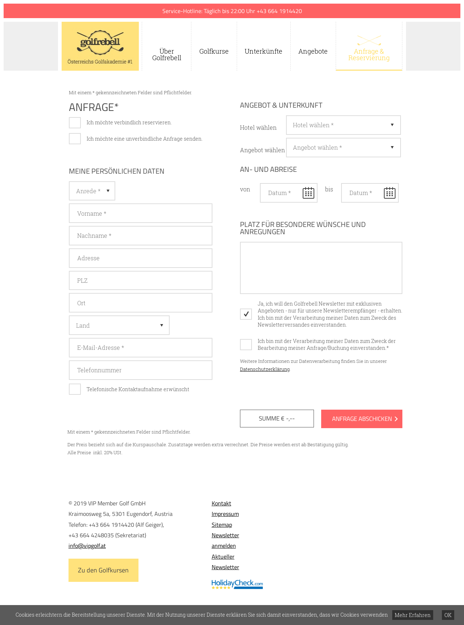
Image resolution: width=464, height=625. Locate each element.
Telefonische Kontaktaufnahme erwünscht (138, 389)
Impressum (225, 513)
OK (448, 615)
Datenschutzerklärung (265, 369)
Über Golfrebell (166, 54)
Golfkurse (214, 51)
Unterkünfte (263, 51)
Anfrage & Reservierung (369, 54)
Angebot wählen (262, 150)
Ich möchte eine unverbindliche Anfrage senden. (145, 138)
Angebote (313, 51)
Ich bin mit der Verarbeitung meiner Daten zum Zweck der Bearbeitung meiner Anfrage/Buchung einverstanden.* (327, 345)
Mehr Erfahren (413, 615)
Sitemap (222, 524)
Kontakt (221, 503)
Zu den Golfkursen (103, 570)
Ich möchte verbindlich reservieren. (129, 122)
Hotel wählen (258, 127)
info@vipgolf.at (87, 545)
